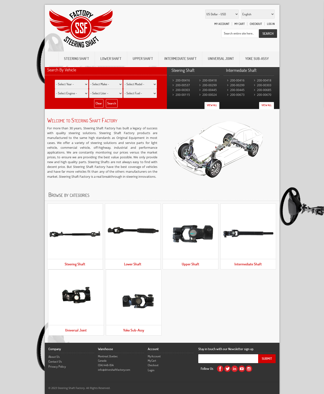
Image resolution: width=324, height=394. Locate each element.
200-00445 (209, 90)
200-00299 (209, 85)
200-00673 (237, 95)
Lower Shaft (132, 264)
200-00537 (183, 85)
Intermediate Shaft (248, 264)
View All (212, 105)
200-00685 (264, 90)
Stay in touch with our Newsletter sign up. (226, 349)
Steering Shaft (75, 264)
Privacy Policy (57, 366)
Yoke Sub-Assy (133, 330)
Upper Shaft (190, 264)
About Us (54, 357)
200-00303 (183, 90)
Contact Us (55, 361)
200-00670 (264, 95)
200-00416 (183, 80)
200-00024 (209, 95)
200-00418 (209, 80)
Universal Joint (76, 330)
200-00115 (183, 95)
